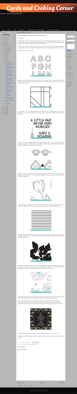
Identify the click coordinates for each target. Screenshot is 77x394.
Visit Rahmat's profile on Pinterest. (70, 85)
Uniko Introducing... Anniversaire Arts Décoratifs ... (8, 83)
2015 (5, 112)
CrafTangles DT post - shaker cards (9, 64)
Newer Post (21, 382)
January (6, 103)
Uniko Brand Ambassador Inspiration (8, 94)
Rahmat (69, 67)
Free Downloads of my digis (53, 29)
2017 (5, 109)
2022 (5, 41)
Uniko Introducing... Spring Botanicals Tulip (9, 75)
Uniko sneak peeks (33, 344)
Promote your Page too (71, 78)
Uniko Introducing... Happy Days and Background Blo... (9, 71)
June (6, 57)
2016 (5, 110)
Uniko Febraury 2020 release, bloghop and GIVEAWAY (9, 67)
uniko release (26, 344)
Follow (68, 62)
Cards (9, 29)
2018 (5, 107)
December (7, 46)
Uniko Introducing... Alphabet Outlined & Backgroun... (9, 86)
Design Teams (21, 29)
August (6, 53)
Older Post (61, 382)
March (6, 60)
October (6, 50)
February (7, 62)
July (6, 55)
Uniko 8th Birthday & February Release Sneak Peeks (9, 90)
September (7, 51)
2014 (5, 114)
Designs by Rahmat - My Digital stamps (36, 29)
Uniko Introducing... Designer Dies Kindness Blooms (8, 79)
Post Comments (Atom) (27, 385)
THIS (53, 333)
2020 (5, 45)
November (7, 48)
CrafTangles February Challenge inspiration (9, 98)
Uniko (22, 344)
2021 (5, 43)
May (6, 58)
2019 (5, 105)
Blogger (45, 390)
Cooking (14, 29)
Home (4, 29)
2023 (5, 39)
